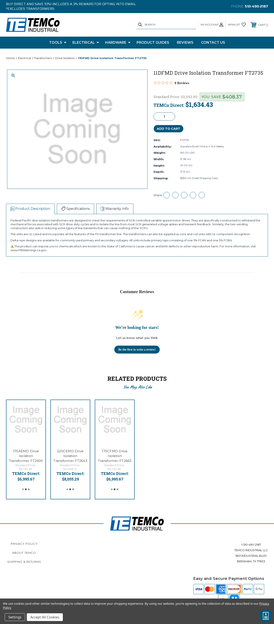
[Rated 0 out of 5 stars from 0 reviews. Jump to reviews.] (171, 83)
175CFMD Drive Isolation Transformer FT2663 (115, 456)
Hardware (118, 42)
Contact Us (213, 42)
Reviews (185, 42)
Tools (57, 42)
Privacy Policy (24, 543)
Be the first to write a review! (137, 349)
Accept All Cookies (44, 617)
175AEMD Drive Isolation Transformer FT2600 (26, 456)
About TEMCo (24, 552)
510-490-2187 (256, 6)
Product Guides (153, 42)
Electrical (85, 42)
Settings (14, 617)
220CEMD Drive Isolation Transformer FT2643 (70, 456)
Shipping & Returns (24, 561)
